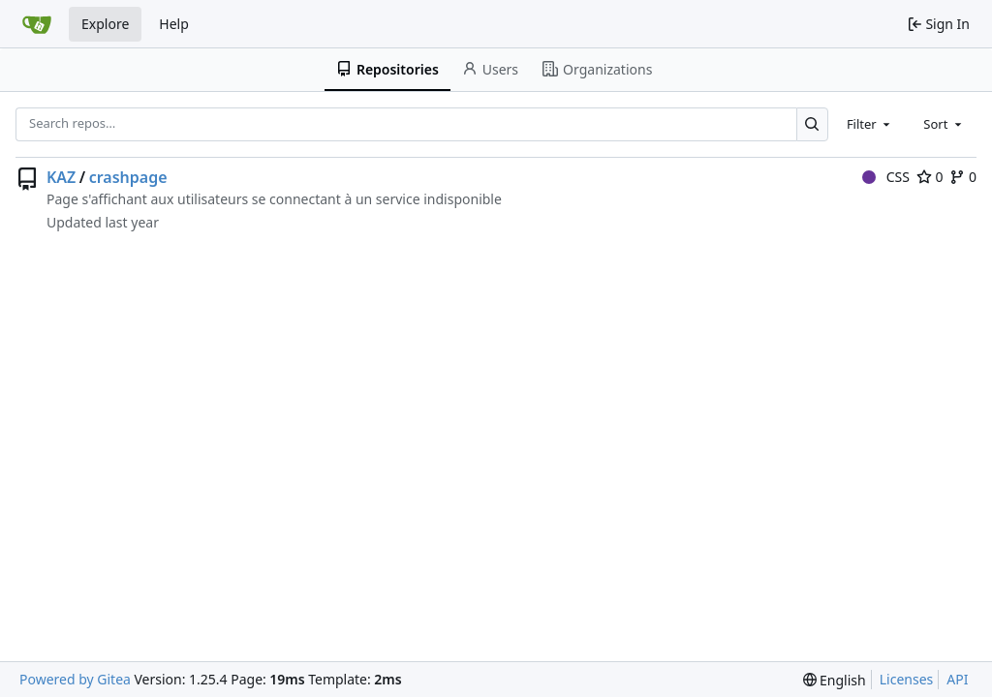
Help (174, 24)
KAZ (61, 177)
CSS (886, 176)
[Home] (37, 24)
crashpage (128, 177)
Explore (105, 24)
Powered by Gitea (75, 679)
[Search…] (812, 124)
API (957, 679)
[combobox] (870, 124)
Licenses (907, 679)
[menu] (834, 680)
